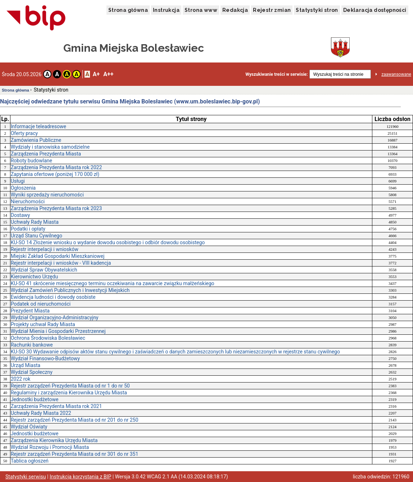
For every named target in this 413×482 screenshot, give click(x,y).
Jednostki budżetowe (35, 399)
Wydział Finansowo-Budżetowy (45, 358)
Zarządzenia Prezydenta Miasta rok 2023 (56, 208)
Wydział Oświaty (29, 427)
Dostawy (20, 215)
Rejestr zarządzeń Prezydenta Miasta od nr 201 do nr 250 (75, 420)
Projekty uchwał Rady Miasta (43, 324)
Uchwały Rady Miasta (35, 222)
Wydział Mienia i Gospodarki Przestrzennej (58, 331)
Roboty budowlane (31, 160)
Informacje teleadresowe (38, 126)
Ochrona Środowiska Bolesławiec (48, 338)
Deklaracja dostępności (375, 10)
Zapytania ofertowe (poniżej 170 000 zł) (55, 174)
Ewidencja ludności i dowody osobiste (53, 297)
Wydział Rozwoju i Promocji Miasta (50, 447)
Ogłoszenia (23, 188)
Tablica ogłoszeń (30, 461)
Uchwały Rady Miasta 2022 (41, 413)
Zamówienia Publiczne (36, 140)
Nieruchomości (28, 201)
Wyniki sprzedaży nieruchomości (47, 195)
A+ (96, 74)
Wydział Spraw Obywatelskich (44, 270)
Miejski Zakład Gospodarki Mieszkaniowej (58, 256)
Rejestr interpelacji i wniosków (44, 249)
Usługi (18, 181)
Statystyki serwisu (25, 476)
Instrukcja (166, 10)
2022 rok (21, 379)
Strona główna (128, 10)
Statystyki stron (317, 10)
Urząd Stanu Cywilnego (36, 235)
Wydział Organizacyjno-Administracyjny (55, 317)
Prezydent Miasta (30, 311)
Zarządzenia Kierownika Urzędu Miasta (54, 440)
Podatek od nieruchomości (41, 304)
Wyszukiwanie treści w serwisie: (276, 74)
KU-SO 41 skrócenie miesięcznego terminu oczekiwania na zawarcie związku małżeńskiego (112, 283)
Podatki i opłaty (28, 229)
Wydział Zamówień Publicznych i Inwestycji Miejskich (70, 290)
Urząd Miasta (25, 365)
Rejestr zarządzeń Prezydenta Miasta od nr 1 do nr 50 (70, 386)
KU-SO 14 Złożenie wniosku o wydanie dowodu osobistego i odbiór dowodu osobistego (108, 242)
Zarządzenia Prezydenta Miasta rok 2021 (56, 406)
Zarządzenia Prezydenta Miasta (46, 154)
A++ (108, 74)
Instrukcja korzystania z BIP (80, 476)
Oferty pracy (24, 133)
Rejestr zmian (272, 10)
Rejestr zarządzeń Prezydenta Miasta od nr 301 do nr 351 (75, 454)
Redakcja (235, 10)
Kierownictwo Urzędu (34, 276)
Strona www (201, 10)
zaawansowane (396, 74)
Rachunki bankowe (32, 345)
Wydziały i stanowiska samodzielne (50, 147)
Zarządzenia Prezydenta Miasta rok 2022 (56, 167)
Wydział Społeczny (32, 372)
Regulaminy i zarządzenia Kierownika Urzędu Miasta (69, 392)
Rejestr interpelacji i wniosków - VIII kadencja (61, 263)
